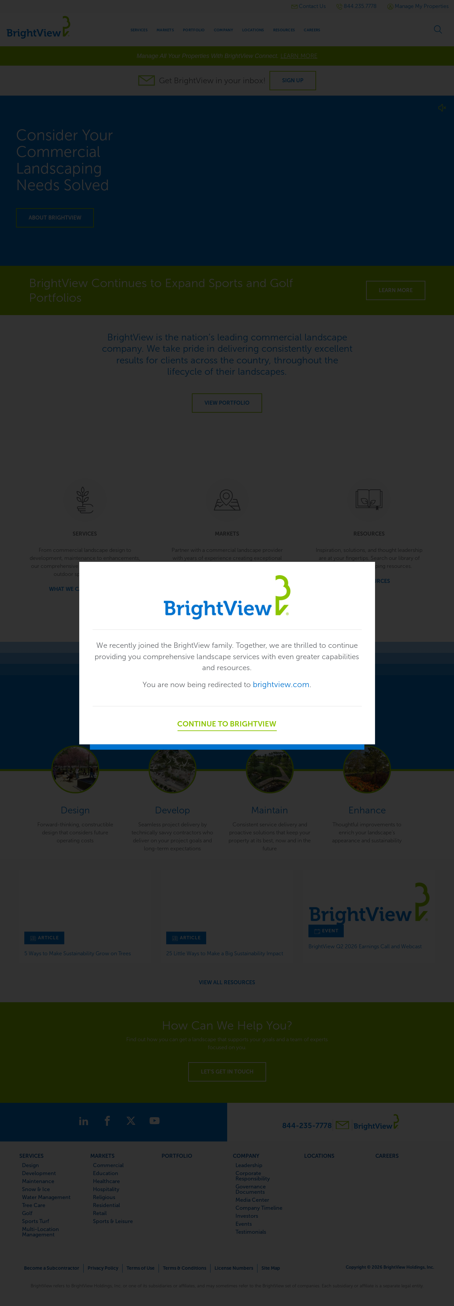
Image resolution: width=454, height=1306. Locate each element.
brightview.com (285, 685)
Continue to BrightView (227, 725)
